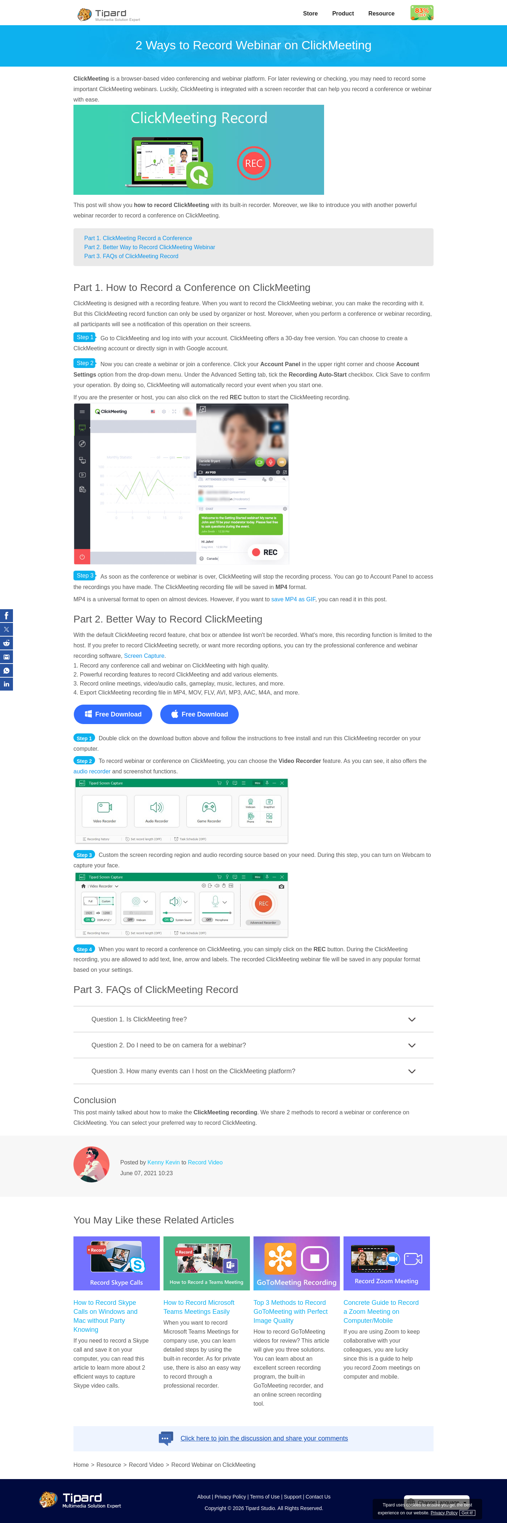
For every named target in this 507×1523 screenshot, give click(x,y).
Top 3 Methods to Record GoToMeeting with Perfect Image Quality (291, 1311)
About (204, 1497)
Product (343, 13)
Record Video (205, 1162)
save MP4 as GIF (293, 599)
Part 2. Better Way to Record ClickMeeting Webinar (149, 247)
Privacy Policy (230, 1497)
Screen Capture (144, 656)
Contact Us (318, 1497)
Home (81, 1465)
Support (292, 1497)
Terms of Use (264, 1497)
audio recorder (92, 771)
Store (310, 13)
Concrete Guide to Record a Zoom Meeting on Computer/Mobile (381, 1311)
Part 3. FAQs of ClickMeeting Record (131, 256)
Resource (381, 13)
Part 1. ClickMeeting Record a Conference (138, 238)
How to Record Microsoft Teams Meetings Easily (198, 1307)
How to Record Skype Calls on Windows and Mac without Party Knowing (105, 1316)
